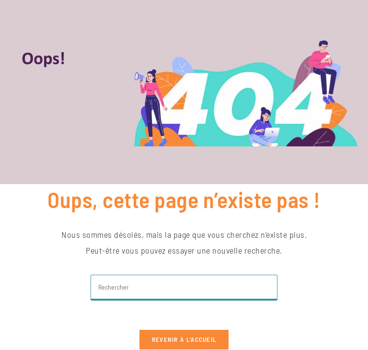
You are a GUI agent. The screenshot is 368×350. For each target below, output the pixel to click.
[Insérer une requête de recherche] (184, 288)
